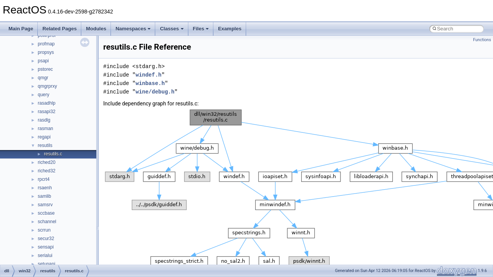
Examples (229, 29)
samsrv (45, 204)
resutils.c (53, 154)
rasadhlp (46, 103)
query (43, 94)
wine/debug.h (155, 91)
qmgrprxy (47, 86)
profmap (46, 44)
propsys (46, 52)
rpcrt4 (44, 179)
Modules (96, 29)
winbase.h (150, 83)
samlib (44, 196)
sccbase (46, 213)
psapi (43, 60)
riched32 (46, 171)
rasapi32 (46, 111)
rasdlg (44, 120)
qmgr (43, 77)
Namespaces (133, 29)
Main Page (20, 29)
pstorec (45, 69)
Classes (171, 29)
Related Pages (59, 29)
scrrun (44, 230)
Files (201, 29)
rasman (45, 128)
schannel (47, 221)
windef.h (148, 74)
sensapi (46, 247)
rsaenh (45, 187)
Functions (482, 39)
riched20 (46, 162)
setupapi (46, 264)
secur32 (46, 238)
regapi (44, 137)
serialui (45, 255)
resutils (45, 145)
